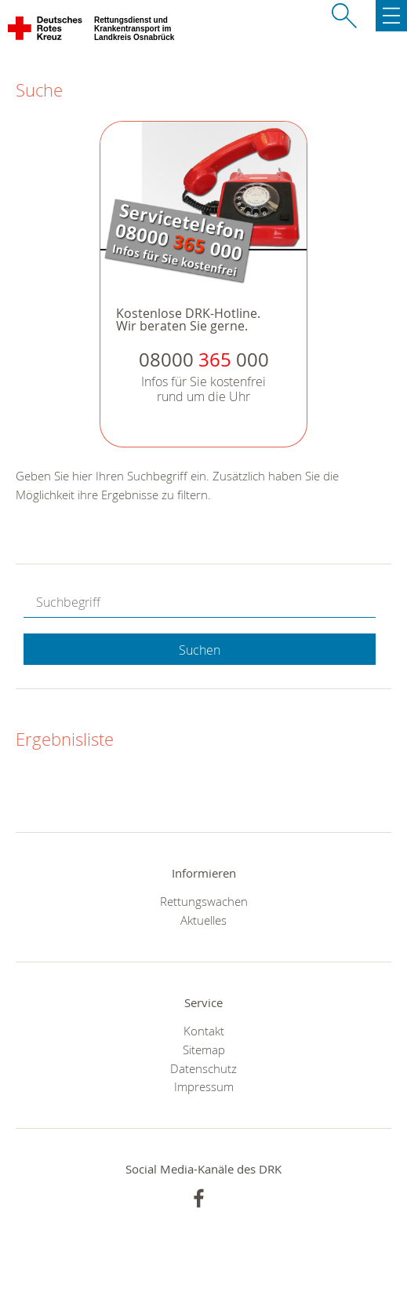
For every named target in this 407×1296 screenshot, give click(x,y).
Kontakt (204, 1031)
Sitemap (204, 1049)
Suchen (199, 650)
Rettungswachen (204, 901)
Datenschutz (203, 1068)
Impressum (204, 1086)
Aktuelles (203, 920)
